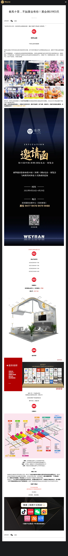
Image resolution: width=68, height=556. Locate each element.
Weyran (7, 2)
